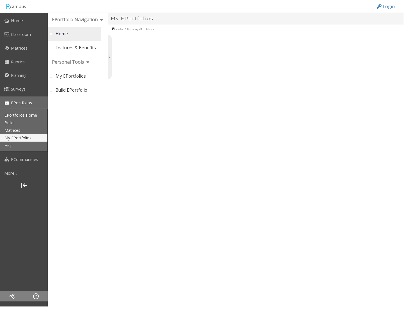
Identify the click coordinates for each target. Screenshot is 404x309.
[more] (24, 173)
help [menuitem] (8, 145)
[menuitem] (24, 20)
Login (386, 6)
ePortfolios (125, 29)
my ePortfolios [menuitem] (17, 137)
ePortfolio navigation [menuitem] (75, 20)
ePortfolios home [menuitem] (20, 115)
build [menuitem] (8, 122)
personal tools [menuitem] (68, 62)
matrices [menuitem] (12, 130)
